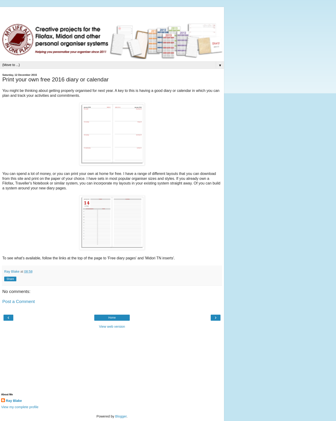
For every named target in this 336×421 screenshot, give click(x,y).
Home (112, 317)
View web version (112, 326)
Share (10, 279)
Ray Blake (14, 401)
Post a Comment (18, 301)
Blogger (121, 416)
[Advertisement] (112, 13)
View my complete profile (19, 407)
